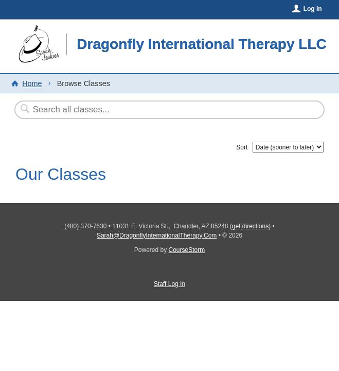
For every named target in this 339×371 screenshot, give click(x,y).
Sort (241, 147)
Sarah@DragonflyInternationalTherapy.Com (157, 235)
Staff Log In (169, 284)
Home (32, 83)
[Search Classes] (144, 110)
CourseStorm (187, 250)
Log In (313, 8)
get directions (250, 226)
